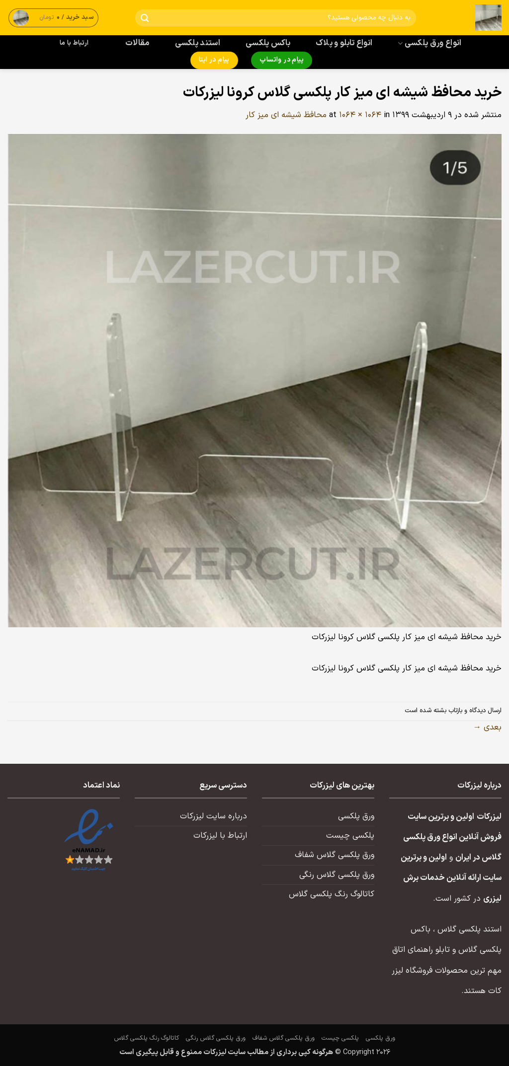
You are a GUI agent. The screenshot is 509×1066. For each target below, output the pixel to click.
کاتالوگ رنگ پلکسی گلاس (331, 894)
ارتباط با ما (74, 43)
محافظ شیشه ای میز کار (286, 115)
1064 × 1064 (360, 115)
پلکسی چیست (350, 836)
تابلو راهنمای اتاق (421, 950)
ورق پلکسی (356, 816)
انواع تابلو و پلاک (344, 43)
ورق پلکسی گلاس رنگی (336, 875)
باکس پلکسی (268, 43)
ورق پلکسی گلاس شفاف (334, 855)
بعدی (487, 727)
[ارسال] (145, 18)
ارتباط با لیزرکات (220, 836)
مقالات (137, 43)
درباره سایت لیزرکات (213, 816)
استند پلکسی (198, 43)
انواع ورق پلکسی (429, 43)
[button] (53, 17)
